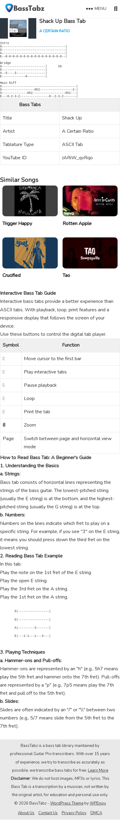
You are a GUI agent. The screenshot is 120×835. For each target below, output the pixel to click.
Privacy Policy (74, 828)
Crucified (11, 290)
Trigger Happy (17, 239)
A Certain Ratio (54, 31)
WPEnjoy (98, 818)
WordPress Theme (66, 818)
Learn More (98, 786)
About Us (26, 828)
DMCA (96, 828)
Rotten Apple (77, 239)
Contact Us (48, 828)
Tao (66, 290)
